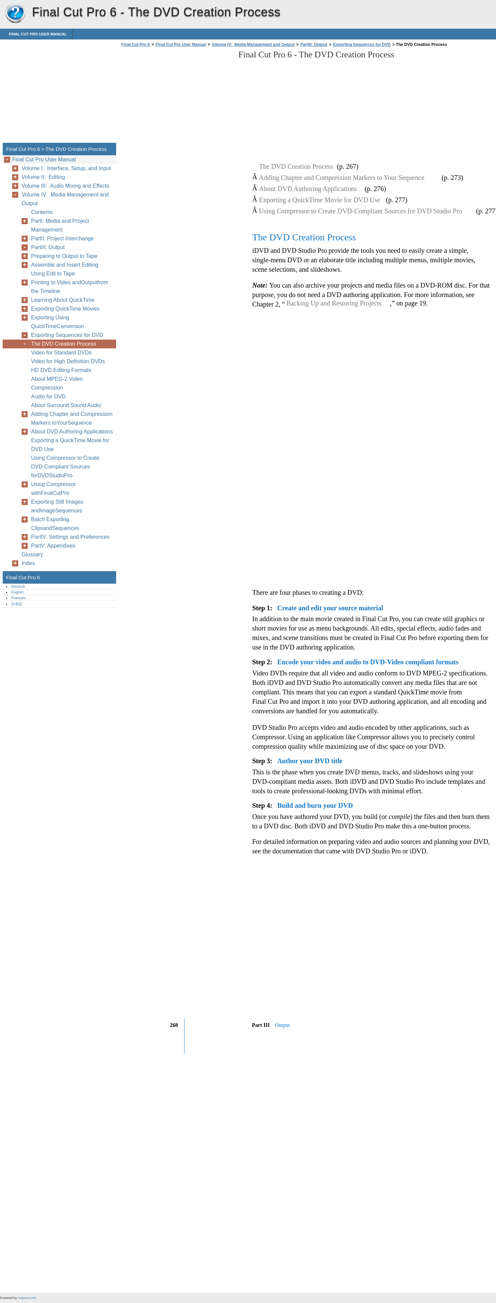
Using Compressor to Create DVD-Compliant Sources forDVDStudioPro (65, 466)
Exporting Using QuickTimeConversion (57, 322)
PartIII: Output (313, 44)
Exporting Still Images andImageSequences (57, 506)
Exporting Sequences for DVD (362, 44)
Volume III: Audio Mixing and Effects (65, 186)
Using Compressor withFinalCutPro (53, 488)
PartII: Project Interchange (62, 238)
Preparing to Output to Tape (64, 256)
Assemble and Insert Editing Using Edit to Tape (64, 269)
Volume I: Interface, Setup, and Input (66, 168)
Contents (42, 212)
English (17, 592)
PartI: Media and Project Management (60, 225)
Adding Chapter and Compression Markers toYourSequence (71, 418)
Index (28, 563)
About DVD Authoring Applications (72, 431)
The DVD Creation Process (63, 344)
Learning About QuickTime (63, 300)
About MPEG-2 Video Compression (57, 383)
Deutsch (18, 586)
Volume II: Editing (43, 177)
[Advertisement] (176, 97)
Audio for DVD (48, 396)
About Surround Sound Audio (66, 405)
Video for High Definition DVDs (68, 361)
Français (18, 598)
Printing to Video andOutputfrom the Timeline (69, 287)
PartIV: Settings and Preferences (70, 537)
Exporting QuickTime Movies (65, 309)
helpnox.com (27, 1298)
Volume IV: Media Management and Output (253, 44)
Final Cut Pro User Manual (38, 34)
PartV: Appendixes (53, 546)
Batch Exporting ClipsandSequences (55, 523)
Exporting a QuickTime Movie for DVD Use (70, 444)
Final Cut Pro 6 (15, 13)
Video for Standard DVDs (61, 352)
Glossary (32, 554)
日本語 (16, 604)
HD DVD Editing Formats (61, 370)
